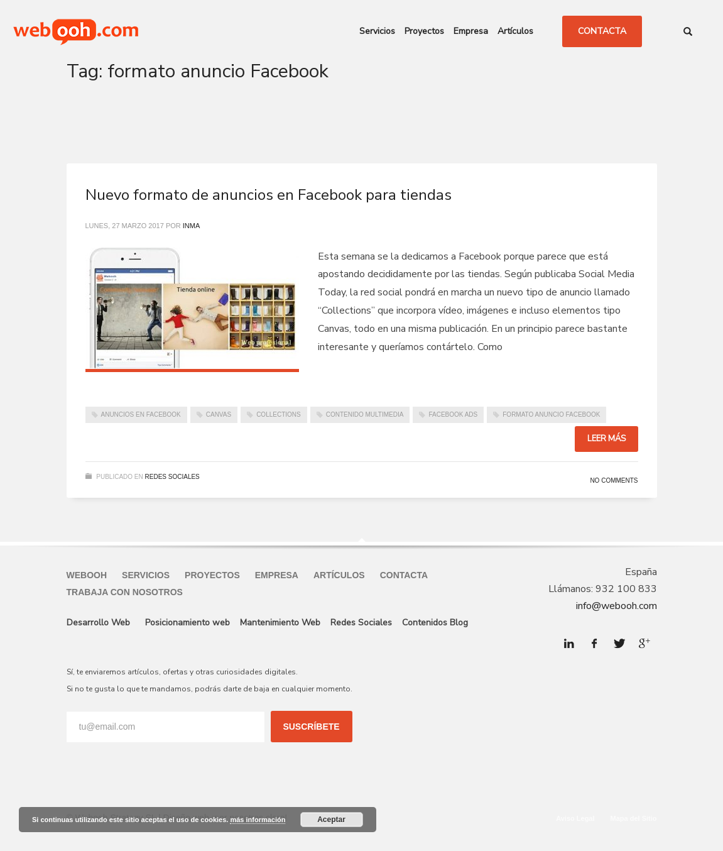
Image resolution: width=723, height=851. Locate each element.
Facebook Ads (452, 414)
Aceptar (331, 819)
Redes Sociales (172, 476)
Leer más (606, 438)
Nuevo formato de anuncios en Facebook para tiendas (268, 195)
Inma (191, 225)
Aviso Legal (575, 818)
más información (257, 819)
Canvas (218, 414)
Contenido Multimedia (365, 414)
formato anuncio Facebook (551, 414)
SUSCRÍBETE (311, 727)
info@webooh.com (616, 606)
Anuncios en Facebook (141, 414)
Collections (278, 414)
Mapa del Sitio (634, 818)
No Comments (614, 480)
